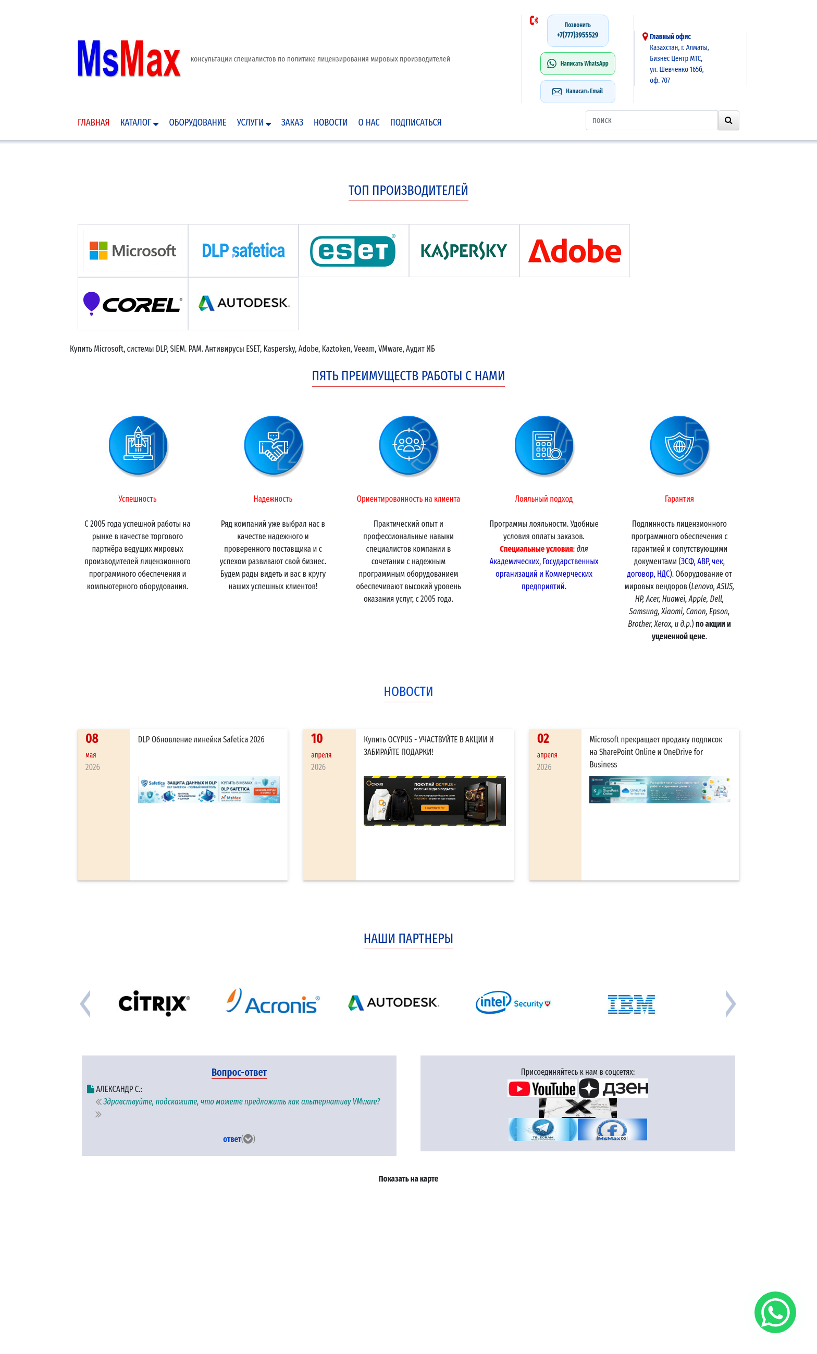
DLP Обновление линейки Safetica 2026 (201, 739)
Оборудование (197, 122)
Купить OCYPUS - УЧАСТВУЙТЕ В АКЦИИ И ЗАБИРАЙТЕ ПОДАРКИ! (429, 746)
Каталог (139, 122)
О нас (369, 122)
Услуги (254, 122)
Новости (331, 122)
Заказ (292, 122)
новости (409, 692)
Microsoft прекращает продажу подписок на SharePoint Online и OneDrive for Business (655, 752)
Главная (94, 122)
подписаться (416, 122)
